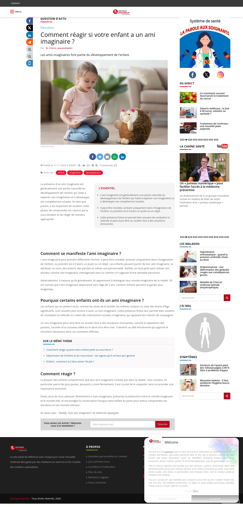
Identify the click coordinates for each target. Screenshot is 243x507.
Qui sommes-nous (99, 461)
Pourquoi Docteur (20, 498)
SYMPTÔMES (188, 357)
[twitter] (207, 74)
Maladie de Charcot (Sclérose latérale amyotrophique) (211, 285)
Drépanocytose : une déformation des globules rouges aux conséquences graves (214, 270)
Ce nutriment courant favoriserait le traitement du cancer (214, 96)
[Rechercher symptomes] (227, 396)
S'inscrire (162, 424)
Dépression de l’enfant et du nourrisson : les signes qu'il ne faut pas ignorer (90, 355)
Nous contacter (97, 482)
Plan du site (95, 472)
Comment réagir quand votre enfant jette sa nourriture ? (79, 349)
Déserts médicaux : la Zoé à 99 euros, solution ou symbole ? (214, 111)
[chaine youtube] (223, 147)
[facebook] (193, 74)
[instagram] (221, 75)
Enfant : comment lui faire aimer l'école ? (70, 361)
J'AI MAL (185, 306)
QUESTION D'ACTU (53, 19)
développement (93, 172)
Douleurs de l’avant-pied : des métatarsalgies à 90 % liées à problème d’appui (215, 368)
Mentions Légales (98, 477)
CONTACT (15, 3)
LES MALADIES (190, 244)
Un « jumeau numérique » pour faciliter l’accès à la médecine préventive (201, 186)
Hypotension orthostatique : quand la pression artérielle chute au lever (214, 255)
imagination (74, 172)
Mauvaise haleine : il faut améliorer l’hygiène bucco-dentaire (215, 383)
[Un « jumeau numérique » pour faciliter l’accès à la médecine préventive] (205, 167)
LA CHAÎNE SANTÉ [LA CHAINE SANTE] (192, 146)
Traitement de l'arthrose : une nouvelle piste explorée (214, 126)
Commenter (108, 165)
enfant (61, 172)
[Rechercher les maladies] (227, 297)
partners (169, 452)
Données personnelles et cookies (107, 456)
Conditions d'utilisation (101, 466)
